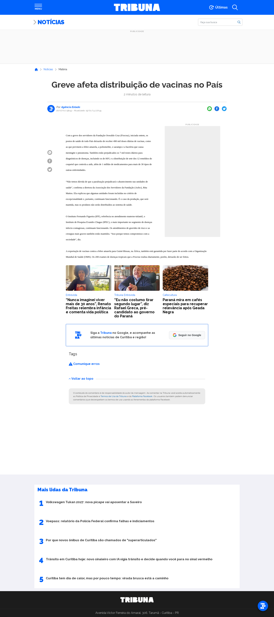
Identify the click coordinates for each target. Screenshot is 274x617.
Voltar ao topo (81, 378)
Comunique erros (84, 364)
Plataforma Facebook (142, 396)
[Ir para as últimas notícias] (218, 7)
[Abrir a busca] (235, 7)
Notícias (51, 22)
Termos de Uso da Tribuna (114, 396)
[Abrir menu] (38, 7)
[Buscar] (220, 22)
